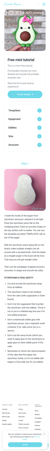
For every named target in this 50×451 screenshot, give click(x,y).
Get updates (38, 418)
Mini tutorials (6, 413)
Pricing (20, 409)
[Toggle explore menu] (43, 4)
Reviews (37, 414)
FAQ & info (21, 416)
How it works (22, 413)
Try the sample (25, 94)
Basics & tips (6, 416)
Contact (20, 420)
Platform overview (23, 424)
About (36, 411)
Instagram (38, 422)
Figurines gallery (7, 424)
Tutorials (4, 409)
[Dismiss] (44, 434)
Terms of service (23, 428)
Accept (25, 445)
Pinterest (37, 425)
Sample (4, 420)
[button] (25, 110)
